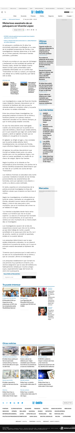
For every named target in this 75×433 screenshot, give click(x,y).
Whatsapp (22, 403)
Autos (22, 414)
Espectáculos (31, 414)
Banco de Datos (56, 408)
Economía (23, 16)
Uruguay (69, 16)
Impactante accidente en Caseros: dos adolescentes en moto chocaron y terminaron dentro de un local (51, 298)
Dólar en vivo (13, 8)
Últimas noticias (16, 408)
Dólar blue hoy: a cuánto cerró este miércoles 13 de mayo (10, 394)
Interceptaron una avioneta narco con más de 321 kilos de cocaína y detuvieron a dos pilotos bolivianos (32, 87)
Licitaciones (67, 416)
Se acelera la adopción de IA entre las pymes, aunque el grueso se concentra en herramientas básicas (46, 62)
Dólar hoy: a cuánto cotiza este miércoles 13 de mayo (28, 394)
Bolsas (45, 191)
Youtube (18, 402)
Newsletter (68, 403)
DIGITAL (21, 421)
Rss (50, 414)
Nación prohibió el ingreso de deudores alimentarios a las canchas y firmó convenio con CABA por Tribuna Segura (14, 88)
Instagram (10, 403)
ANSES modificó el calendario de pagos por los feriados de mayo (47, 117)
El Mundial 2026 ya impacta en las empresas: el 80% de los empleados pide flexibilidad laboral (10, 304)
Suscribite (29, 277)
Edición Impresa (60, 411)
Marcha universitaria (50, 8)
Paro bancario (60, 8)
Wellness (23, 411)
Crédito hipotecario (23, 8)
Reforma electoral (39, 8)
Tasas (31, 8)
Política (42, 16)
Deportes (48, 411)
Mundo (40, 411)
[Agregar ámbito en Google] (18, 29)
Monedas (41, 191)
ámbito (4, 19)
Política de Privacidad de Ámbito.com (15, 416)
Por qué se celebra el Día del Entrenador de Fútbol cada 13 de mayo (51, 314)
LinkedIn (14, 403)
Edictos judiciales (46, 416)
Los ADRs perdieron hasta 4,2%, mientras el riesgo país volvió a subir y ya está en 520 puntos (48, 147)
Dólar (15, 16)
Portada (5, 408)
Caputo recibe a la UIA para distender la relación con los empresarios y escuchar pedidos (46, 50)
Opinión (60, 16)
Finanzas (33, 16)
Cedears (55, 191)
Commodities (50, 191)
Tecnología (42, 414)
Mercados (68, 8)
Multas (57, 416)
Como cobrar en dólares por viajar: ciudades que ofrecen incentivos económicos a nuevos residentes (45, 99)
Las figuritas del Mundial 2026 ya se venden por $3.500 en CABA (28, 303)
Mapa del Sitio (59, 414)
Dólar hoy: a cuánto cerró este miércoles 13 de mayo (28, 384)
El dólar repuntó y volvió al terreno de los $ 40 (10, 384)
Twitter (3, 402)
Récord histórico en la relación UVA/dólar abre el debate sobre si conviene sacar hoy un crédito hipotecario (48, 132)
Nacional (32, 411)
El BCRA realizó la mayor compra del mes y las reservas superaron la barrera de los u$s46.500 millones (46, 362)
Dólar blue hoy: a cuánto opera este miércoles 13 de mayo (48, 158)
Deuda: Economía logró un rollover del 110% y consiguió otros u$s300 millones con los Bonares (46, 75)
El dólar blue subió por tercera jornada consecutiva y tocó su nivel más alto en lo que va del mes (45, 86)
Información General (14, 19)
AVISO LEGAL (33, 416)
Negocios (51, 16)
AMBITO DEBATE (51, 421)
